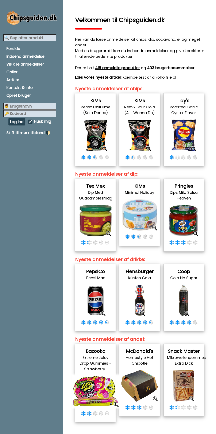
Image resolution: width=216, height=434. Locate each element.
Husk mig (42, 121)
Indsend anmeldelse (25, 56)
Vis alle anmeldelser (25, 64)
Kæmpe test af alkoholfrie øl (149, 77)
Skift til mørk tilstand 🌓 (28, 132)
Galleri (12, 72)
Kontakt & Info (19, 87)
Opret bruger (18, 95)
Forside (13, 48)
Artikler (12, 79)
